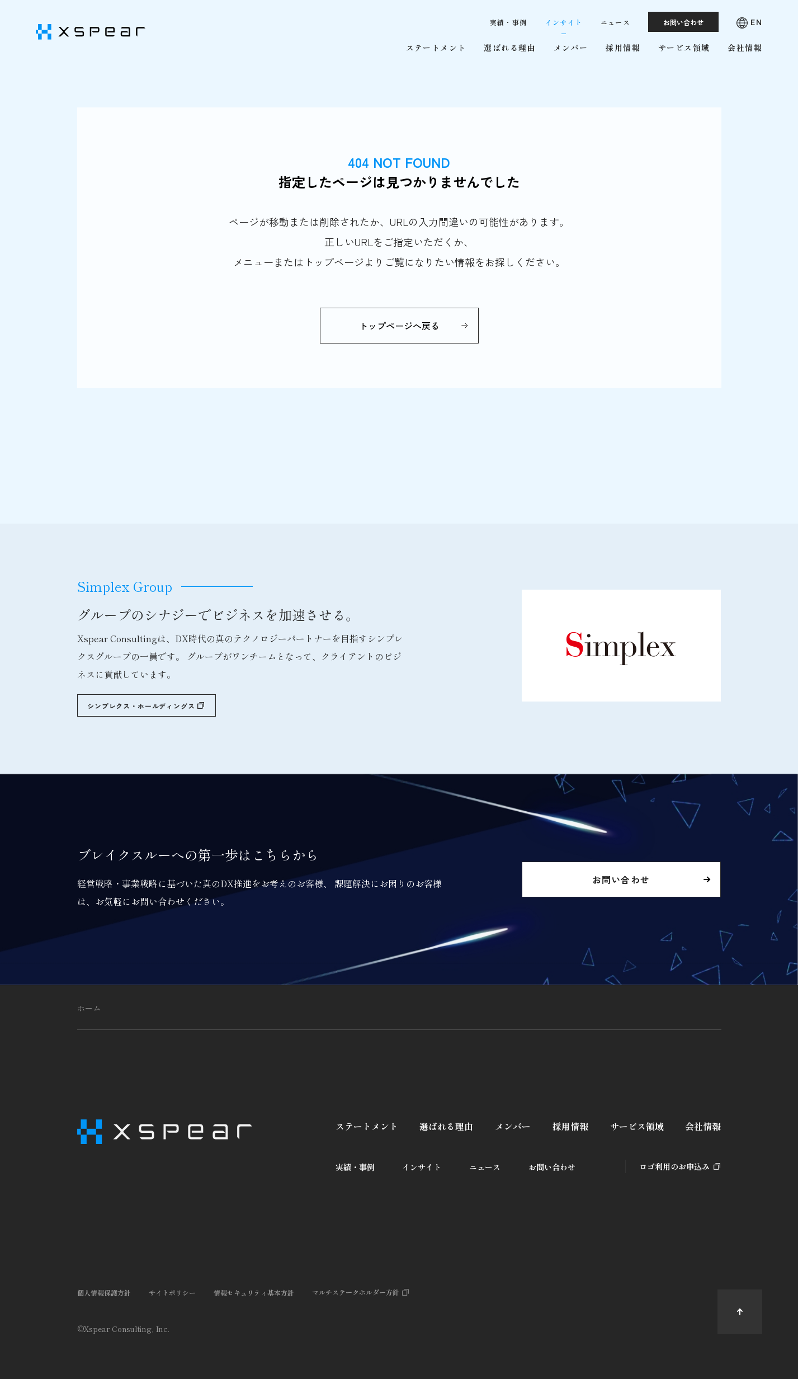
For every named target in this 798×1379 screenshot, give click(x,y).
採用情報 (570, 1126)
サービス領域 (637, 1126)
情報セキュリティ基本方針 (254, 1292)
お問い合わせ (551, 1167)
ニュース (484, 1167)
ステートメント (367, 1126)
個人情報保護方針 (104, 1292)
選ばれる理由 (446, 1126)
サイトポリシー (172, 1292)
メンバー (513, 1126)
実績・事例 (355, 1167)
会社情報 (703, 1126)
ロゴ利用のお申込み (674, 1166)
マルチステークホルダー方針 (355, 1292)
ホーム (89, 1008)
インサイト (421, 1167)
